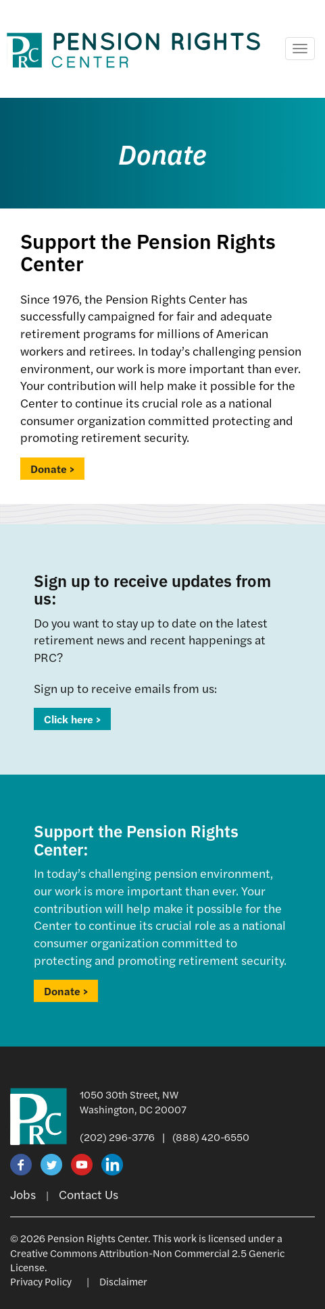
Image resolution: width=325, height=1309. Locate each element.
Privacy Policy (41, 1281)
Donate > (52, 468)
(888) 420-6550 (210, 1137)
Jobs (23, 1194)
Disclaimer (123, 1281)
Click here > (72, 719)
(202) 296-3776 (117, 1137)
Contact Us (88, 1194)
